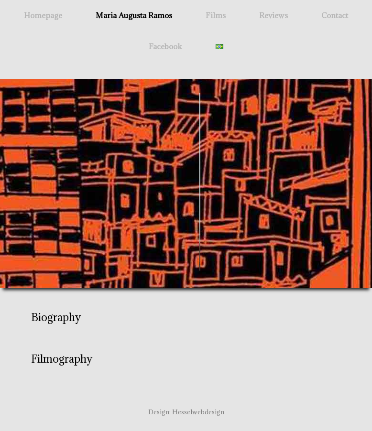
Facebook (165, 46)
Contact (334, 15)
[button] (186, 317)
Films (216, 15)
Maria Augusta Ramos (134, 15)
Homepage (43, 15)
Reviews (273, 15)
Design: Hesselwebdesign (186, 412)
